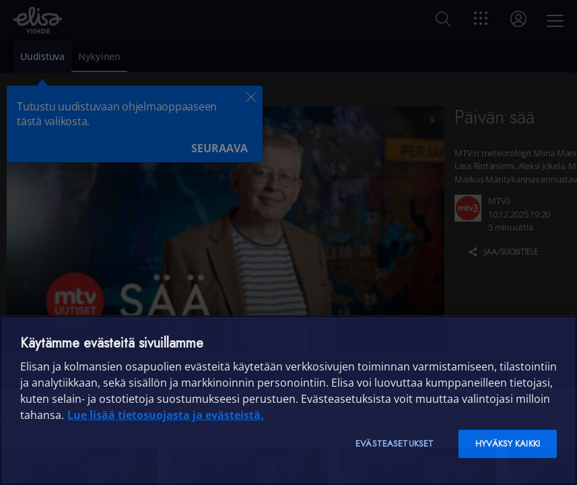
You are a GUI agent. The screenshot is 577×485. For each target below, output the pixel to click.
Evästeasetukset (394, 443)
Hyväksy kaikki (507, 443)
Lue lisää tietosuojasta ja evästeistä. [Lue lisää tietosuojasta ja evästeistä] (165, 415)
